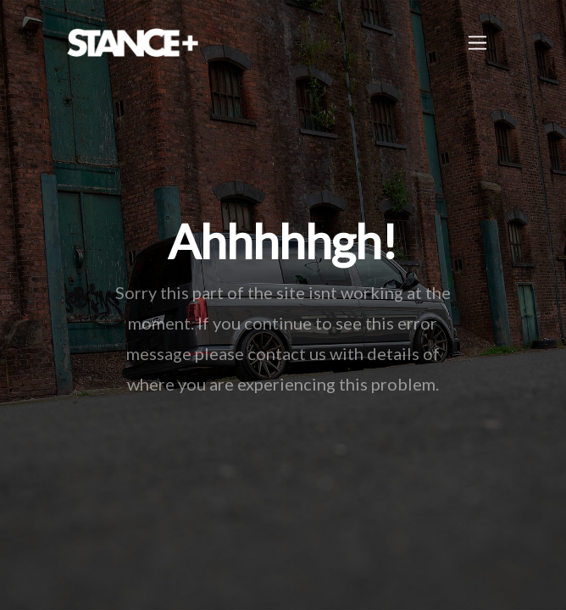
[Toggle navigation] (477, 43)
